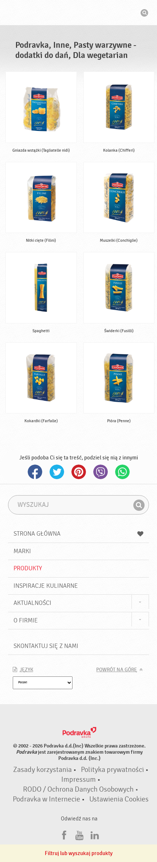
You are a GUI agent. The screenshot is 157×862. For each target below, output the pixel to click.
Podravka (79, 13)
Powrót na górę (116, 670)
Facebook (35, 472)
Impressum (78, 780)
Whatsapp (122, 472)
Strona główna (78, 533)
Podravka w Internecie (46, 799)
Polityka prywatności (112, 770)
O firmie (25, 620)
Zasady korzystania (42, 770)
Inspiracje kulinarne (45, 585)
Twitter (57, 472)
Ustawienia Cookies (119, 799)
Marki (22, 551)
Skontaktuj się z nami (45, 645)
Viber (100, 472)
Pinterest (78, 472)
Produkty (27, 568)
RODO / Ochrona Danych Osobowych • (80, 789)
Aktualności (32, 602)
